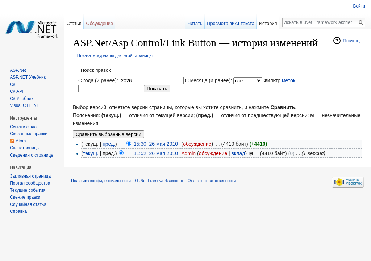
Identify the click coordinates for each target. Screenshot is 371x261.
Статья (73, 23)
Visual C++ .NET (26, 105)
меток (288, 80)
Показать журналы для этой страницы (115, 55)
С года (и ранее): (98, 80)
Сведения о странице (31, 155)
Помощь (352, 41)
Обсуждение (99, 23)
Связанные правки (28, 133)
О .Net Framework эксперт (159, 180)
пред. (109, 144)
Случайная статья (28, 204)
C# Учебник (21, 98)
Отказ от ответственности (212, 180)
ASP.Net (18, 70)
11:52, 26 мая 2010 (156, 153)
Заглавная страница (30, 176)
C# (12, 84)
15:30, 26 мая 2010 (156, 144)
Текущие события (27, 190)
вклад (238, 153)
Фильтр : (280, 80)
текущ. (91, 153)
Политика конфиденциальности (101, 180)
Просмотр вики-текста (230, 23)
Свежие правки (25, 197)
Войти (359, 6)
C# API (16, 91)
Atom (21, 141)
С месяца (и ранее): (208, 80)
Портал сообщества (30, 183)
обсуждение (197, 144)
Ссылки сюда (23, 126)
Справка (18, 211)
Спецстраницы (24, 147)
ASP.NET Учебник (28, 77)
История (268, 23)
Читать (195, 23)
